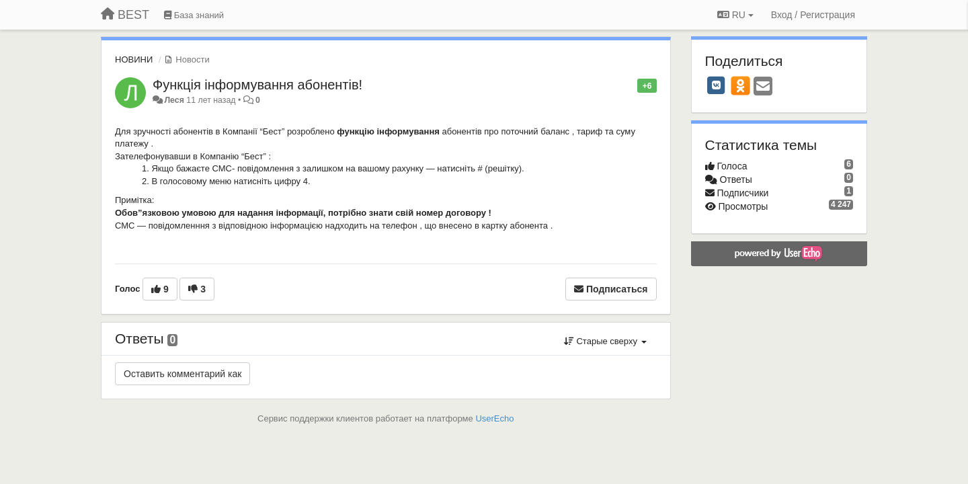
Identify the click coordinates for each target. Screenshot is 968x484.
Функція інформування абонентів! (257, 84)
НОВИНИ (134, 59)
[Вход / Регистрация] (813, 14)
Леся (175, 100)
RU (735, 14)
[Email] (763, 87)
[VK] (716, 85)
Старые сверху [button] (605, 341)
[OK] (740, 85)
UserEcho (494, 418)
